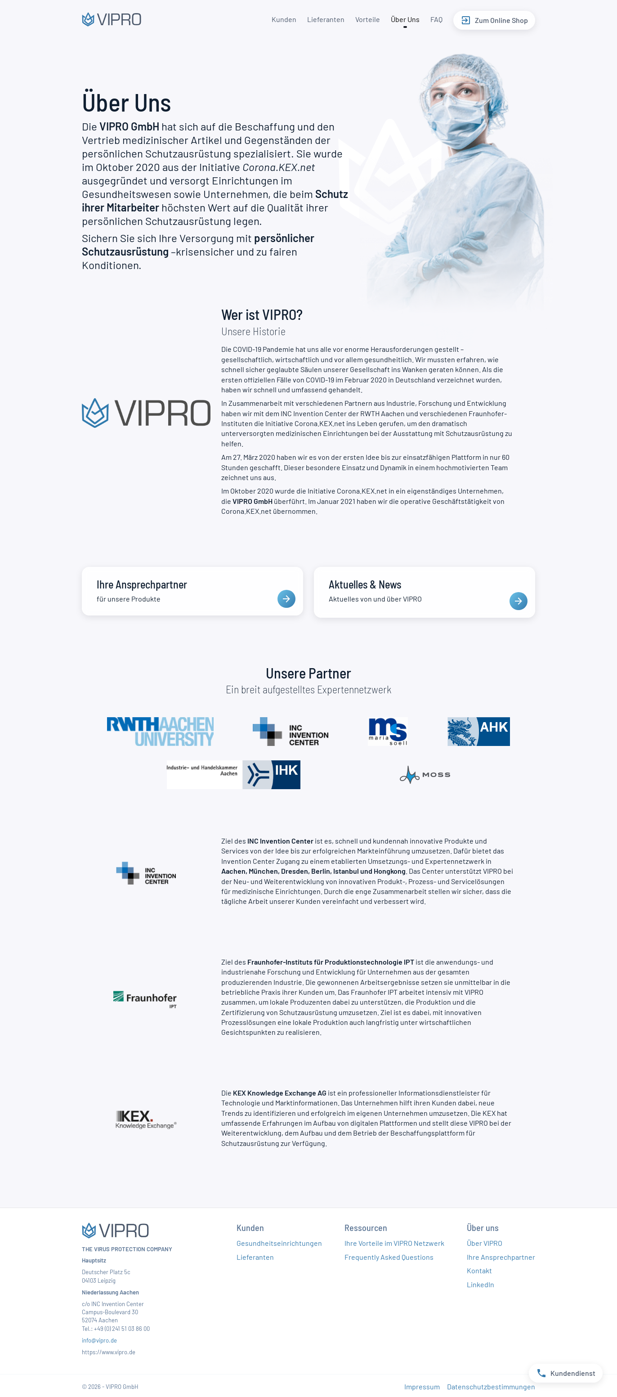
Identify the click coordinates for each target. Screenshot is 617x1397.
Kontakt (479, 1268)
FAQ (435, 19)
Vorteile (365, 19)
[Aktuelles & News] (424, 591)
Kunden (282, 19)
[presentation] (286, 599)
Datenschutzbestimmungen (491, 1384)
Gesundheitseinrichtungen (279, 1240)
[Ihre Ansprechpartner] (192, 591)
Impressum (422, 1384)
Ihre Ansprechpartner (501, 1254)
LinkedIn (480, 1281)
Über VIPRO (484, 1240)
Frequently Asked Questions (389, 1254)
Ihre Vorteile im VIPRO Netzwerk (394, 1240)
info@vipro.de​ (99, 1338)
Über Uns (403, 19)
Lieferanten (324, 19)
